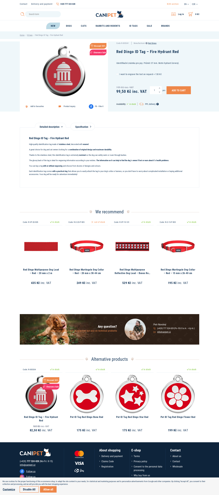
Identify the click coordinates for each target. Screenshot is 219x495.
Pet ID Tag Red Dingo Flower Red (178, 416)
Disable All (29, 489)
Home (22, 35)
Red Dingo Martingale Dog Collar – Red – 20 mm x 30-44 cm (87, 271)
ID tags (30, 35)
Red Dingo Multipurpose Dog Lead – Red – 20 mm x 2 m (41, 271)
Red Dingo (152, 43)
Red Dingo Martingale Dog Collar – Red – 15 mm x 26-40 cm (178, 271)
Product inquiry (69, 106)
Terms (137, 456)
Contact (23, 3)
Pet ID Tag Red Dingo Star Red (132, 416)
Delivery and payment (41, 3)
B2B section (173, 3)
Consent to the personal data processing (148, 468)
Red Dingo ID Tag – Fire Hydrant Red (41, 418)
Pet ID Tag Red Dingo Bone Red (86, 416)
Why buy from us (142, 475)
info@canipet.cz (164, 331)
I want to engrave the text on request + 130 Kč (139, 74)
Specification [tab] (82, 126)
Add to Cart (179, 90)
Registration (107, 466)
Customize (9, 489)
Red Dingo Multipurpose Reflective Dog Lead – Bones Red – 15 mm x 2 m (132, 273)
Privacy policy (140, 461)
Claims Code (107, 461)
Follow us (30, 471)
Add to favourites (37, 106)
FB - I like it (99, 106)
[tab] (50, 125)
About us (176, 456)
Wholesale (177, 466)
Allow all (48, 489)
